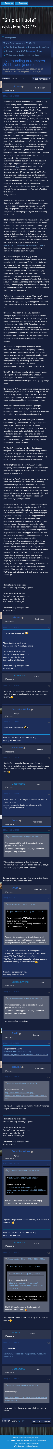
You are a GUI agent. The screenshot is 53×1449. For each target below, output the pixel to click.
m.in (17, 166)
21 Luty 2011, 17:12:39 (11, 721)
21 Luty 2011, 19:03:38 (11, 992)
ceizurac (16, 86)
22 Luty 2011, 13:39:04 (11, 1076)
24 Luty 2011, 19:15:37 (11, 1342)
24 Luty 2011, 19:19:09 (11, 1379)
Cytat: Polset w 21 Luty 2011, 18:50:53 (22, 904)
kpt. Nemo (17, 747)
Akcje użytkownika (41, 79)
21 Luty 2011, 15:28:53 (11, 627)
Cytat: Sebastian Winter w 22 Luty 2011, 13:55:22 (26, 1259)
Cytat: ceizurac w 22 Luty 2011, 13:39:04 (23, 1171)
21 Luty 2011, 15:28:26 (11, 96)
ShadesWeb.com (33, 1446)
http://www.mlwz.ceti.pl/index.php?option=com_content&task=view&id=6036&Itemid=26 (26, 1095)
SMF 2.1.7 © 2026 (20, 1443)
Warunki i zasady (25, 1437)
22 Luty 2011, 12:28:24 (11, 1043)
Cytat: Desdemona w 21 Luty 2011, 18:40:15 (24, 837)
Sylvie (39, 51)
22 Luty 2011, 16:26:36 (11, 1252)
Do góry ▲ (36, 1437)
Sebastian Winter (21, 709)
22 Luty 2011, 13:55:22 (11, 1164)
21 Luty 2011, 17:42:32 (11, 757)
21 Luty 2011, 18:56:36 (11, 898)
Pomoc (15, 1437)
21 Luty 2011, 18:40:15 (11, 793)
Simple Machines (33, 1443)
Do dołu (6, 78)
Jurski (15, 1033)
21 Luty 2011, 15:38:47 (11, 685)
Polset (15, 820)
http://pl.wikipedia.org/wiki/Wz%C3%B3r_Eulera (24, 245)
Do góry (6, 1421)
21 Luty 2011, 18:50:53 (11, 830)
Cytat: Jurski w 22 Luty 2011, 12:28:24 (22, 1083)
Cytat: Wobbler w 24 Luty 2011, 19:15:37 (23, 1385)
